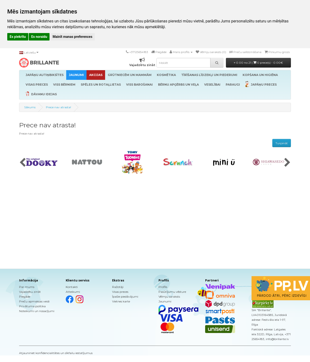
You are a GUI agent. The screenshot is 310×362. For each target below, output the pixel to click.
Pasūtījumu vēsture (172, 292)
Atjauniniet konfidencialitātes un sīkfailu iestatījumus (56, 353)
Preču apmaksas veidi (34, 301)
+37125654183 (138, 52)
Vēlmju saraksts (169, 296)
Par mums (26, 287)
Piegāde (24, 296)
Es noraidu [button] (39, 37)
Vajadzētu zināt (30, 292)
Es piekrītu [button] (18, 37)
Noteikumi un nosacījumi (36, 311)
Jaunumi (165, 301)
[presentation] (22, 163)
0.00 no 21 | (258, 62)
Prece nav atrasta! (58, 107)
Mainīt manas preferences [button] (72, 37)
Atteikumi (73, 292)
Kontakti (72, 287)
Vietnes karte (121, 301)
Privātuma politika (32, 306)
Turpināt (281, 143)
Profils (163, 287)
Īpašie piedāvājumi (125, 296)
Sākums (30, 107)
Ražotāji (117, 287)
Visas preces (120, 292)
